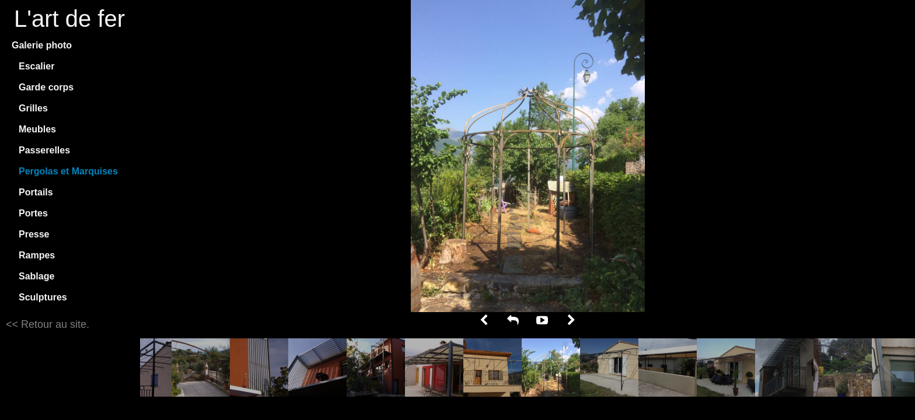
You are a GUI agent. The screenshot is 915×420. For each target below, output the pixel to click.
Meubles (37, 129)
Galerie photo (42, 45)
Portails (36, 192)
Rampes (37, 255)
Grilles (33, 108)
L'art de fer (69, 19)
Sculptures (43, 297)
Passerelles (44, 150)
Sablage (36, 276)
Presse (34, 234)
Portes (33, 213)
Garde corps (46, 87)
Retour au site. (53, 324)
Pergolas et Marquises (68, 171)
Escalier (36, 66)
